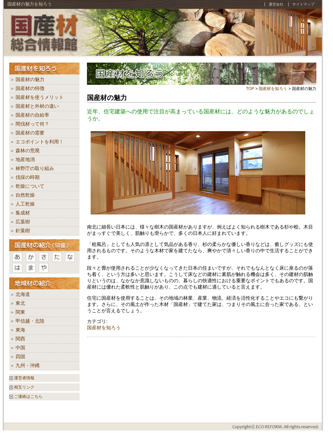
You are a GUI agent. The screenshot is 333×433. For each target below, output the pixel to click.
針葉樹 (23, 230)
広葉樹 (23, 221)
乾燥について (30, 186)
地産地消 (25, 159)
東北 (20, 303)
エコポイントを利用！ (40, 141)
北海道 (23, 294)
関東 (20, 312)
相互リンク (24, 387)
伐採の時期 (28, 177)
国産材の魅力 (30, 79)
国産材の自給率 (32, 115)
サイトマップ (303, 4)
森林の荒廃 (28, 150)
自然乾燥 (25, 195)
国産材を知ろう (273, 88)
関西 (20, 339)
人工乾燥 (25, 204)
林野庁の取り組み (35, 168)
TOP (250, 88)
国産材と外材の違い (37, 106)
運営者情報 (24, 378)
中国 (20, 347)
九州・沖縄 (28, 365)
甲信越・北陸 (30, 321)
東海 (20, 330)
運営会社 (276, 4)
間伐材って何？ (32, 124)
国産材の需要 (30, 133)
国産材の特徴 (30, 88)
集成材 (23, 213)
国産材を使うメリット (40, 97)
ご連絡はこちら (28, 396)
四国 (20, 356)
